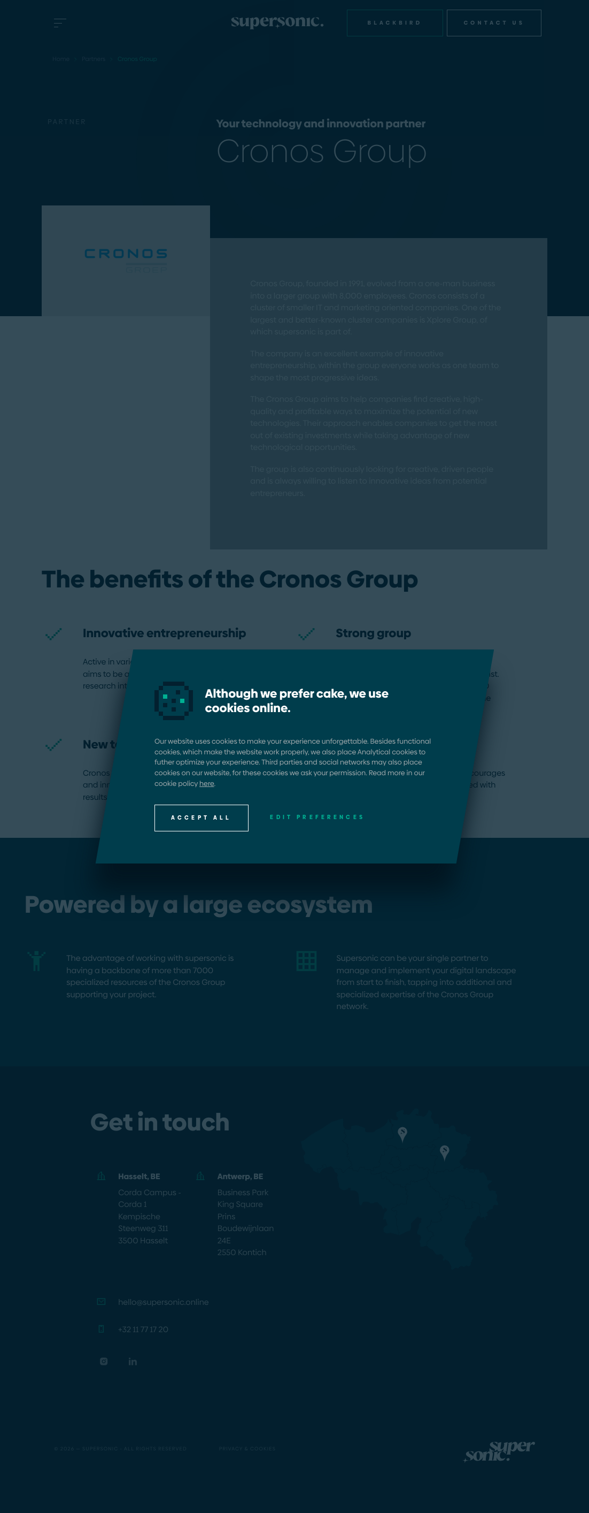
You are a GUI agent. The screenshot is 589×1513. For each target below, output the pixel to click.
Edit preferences (317, 817)
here (206, 783)
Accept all (201, 818)
